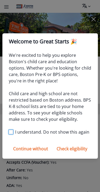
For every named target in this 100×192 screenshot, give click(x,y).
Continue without (30, 149)
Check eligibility (72, 149)
